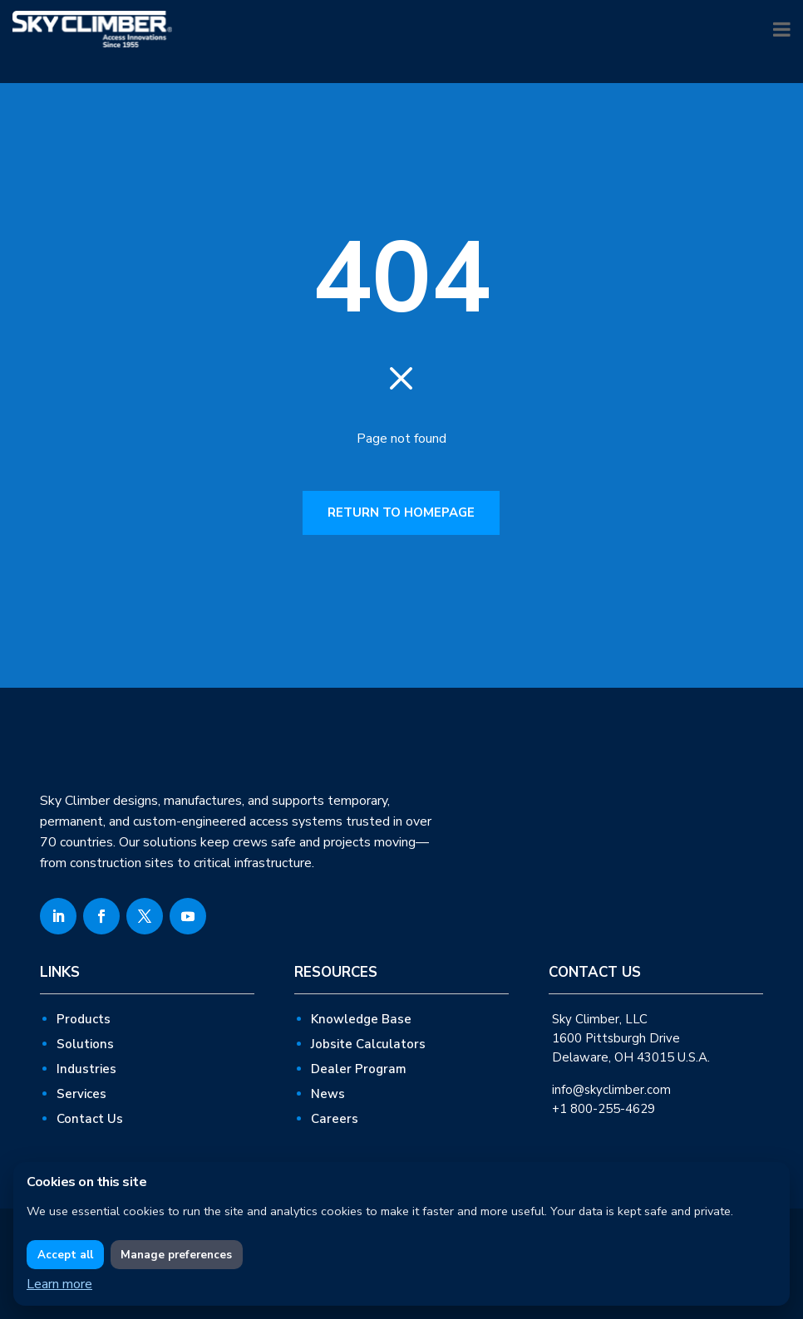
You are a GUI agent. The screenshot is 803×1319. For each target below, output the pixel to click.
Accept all (65, 1255)
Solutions (85, 1044)
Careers (334, 1119)
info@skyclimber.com (611, 1089)
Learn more (59, 1284)
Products (84, 1019)
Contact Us (90, 1119)
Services (81, 1094)
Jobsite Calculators (368, 1044)
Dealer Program (358, 1069)
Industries (86, 1069)
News (328, 1094)
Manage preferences (176, 1255)
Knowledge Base (361, 1019)
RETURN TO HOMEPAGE (401, 512)
